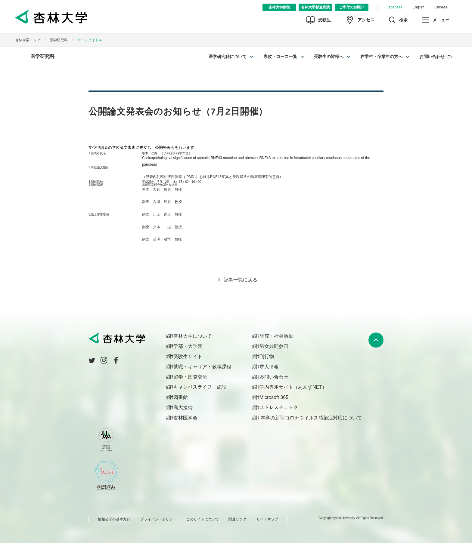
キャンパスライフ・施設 (199, 387)
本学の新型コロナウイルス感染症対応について (310, 417)
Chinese (441, 7)
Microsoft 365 (273, 397)
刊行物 (266, 356)
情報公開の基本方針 (114, 519)
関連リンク (237, 519)
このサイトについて (202, 519)
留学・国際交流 (190, 376)
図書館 (180, 397)
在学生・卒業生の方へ (381, 56)
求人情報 (269, 366)
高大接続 (183, 407)
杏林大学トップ (27, 40)
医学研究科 (59, 40)
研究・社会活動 (276, 336)
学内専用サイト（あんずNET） (293, 387)
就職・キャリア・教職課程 (202, 366)
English (418, 7)
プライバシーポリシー (158, 519)
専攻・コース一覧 (280, 56)
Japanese (394, 7)
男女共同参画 (273, 346)
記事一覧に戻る (240, 279)
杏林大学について (192, 336)
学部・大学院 (187, 346)
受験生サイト (187, 356)
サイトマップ (267, 519)
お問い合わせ (432, 56)
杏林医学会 (185, 417)
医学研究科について (228, 56)
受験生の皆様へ (328, 56)
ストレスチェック (278, 407)
